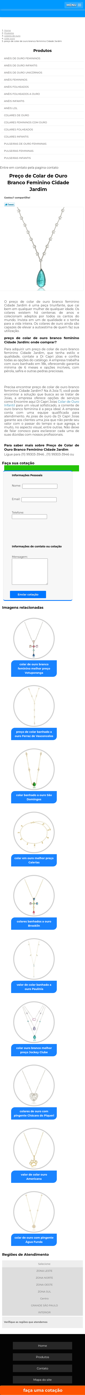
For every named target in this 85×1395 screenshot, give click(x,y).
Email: (34, 499)
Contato (42, 1368)
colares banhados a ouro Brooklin (34, 923)
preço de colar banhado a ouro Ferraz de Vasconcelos (34, 734)
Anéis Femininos (16, 79)
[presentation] (36, 532)
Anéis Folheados (16, 86)
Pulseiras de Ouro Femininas (25, 143)
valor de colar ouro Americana (34, 1177)
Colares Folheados (19, 129)
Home (42, 1345)
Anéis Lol (11, 108)
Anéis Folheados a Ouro (22, 93)
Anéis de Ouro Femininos (22, 58)
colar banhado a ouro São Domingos (34, 797)
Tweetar (9, 204)
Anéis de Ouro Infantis (21, 65)
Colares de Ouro (17, 115)
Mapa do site (42, 1380)
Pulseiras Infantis (17, 157)
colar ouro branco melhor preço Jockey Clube (34, 1050)
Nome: (34, 486)
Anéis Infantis (14, 101)
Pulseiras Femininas (19, 150)
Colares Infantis (16, 136)
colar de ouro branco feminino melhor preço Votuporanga (34, 669)
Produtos (42, 50)
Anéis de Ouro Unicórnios (23, 72)
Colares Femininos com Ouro (26, 122)
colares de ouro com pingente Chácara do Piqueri (34, 1113)
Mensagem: (30, 570)
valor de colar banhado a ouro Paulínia (34, 987)
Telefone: (29, 515)
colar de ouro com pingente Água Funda (34, 1240)
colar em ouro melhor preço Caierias (34, 860)
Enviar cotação (28, 594)
